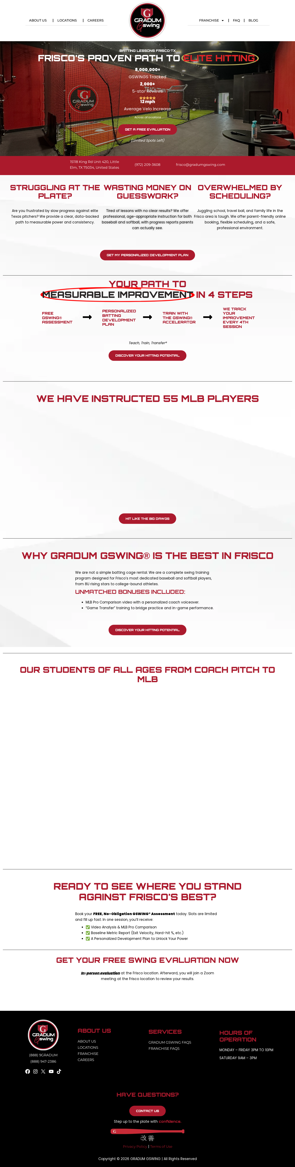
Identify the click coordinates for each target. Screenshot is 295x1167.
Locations (68, 20)
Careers (95, 20)
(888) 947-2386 (43, 1061)
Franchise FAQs (164, 1048)
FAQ (236, 20)
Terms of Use (161, 1146)
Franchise (211, 20)
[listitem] (147, 976)
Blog (253, 20)
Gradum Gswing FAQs (170, 1042)
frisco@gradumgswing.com (200, 165)
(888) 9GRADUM (43, 1055)
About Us (39, 20)
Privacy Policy (135, 1146)
